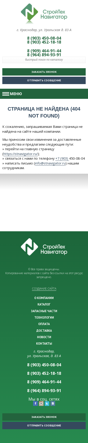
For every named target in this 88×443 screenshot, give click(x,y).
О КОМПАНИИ (44, 298)
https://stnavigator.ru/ (20, 153)
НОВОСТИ (44, 337)
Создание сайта (44, 288)
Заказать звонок (44, 71)
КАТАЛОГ (44, 304)
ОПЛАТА (44, 324)
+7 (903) (62, 158)
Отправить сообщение (33, 79)
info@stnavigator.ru (50, 163)
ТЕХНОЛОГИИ (44, 317)
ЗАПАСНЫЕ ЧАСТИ (44, 311)
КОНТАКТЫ (44, 343)
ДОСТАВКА (44, 331)
